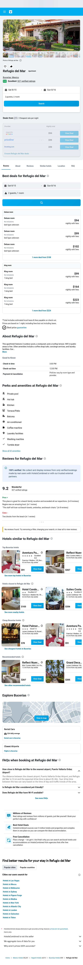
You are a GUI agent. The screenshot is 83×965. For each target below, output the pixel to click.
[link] (17, 575)
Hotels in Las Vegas (11, 881)
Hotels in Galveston (11, 914)
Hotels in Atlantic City (12, 906)
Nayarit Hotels (36, 958)
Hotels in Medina (10, 899)
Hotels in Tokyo (9, 917)
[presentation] (20, 60)
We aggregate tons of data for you (43, 941)
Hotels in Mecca (9, 884)
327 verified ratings (26, 81)
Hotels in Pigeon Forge (12, 895)
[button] (4, 12)
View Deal (37, 569)
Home (7, 958)
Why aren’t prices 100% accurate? (43, 946)
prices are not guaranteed (59, 929)
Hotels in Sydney (10, 892)
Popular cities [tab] (9, 867)
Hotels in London (10, 910)
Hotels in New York (11, 903)
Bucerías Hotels (54, 958)
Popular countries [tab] (27, 867)
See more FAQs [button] (41, 798)
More (4, 352)
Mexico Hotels (18, 958)
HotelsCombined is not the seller (43, 936)
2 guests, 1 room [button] (12, 96)
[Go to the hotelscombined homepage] (19, 11)
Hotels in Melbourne (11, 888)
